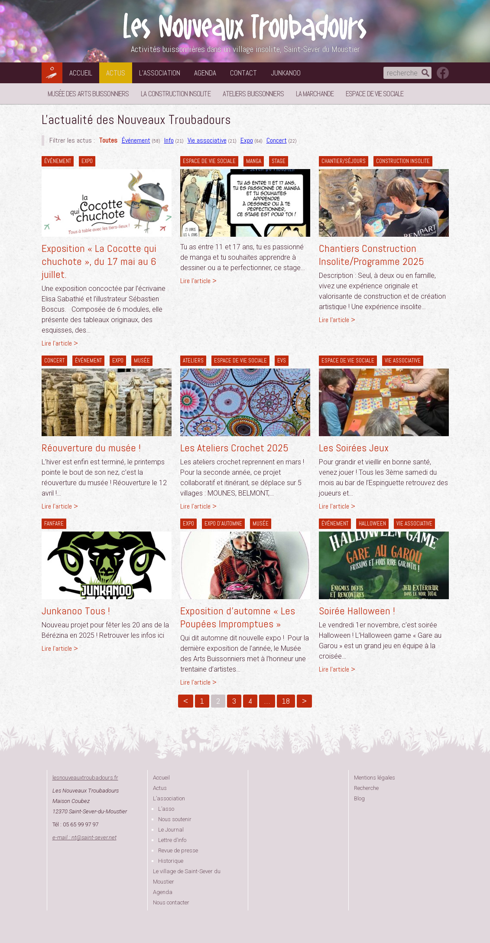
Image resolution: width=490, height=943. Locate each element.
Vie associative (207, 140)
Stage (279, 161)
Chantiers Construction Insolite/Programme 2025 (371, 254)
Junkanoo (286, 73)
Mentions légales (374, 777)
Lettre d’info (172, 840)
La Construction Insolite (175, 93)
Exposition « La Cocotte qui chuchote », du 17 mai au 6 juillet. (99, 261)
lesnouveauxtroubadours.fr (85, 777)
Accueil (80, 73)
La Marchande (315, 93)
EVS (281, 360)
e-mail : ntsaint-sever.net (84, 837)
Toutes (108, 140)
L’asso (166, 809)
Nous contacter (171, 902)
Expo (246, 140)
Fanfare (54, 523)
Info (169, 140)
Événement (136, 140)
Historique (170, 861)
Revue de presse (178, 850)
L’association (159, 73)
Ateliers (193, 360)
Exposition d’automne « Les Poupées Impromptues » (237, 617)
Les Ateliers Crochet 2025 (234, 447)
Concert (276, 140)
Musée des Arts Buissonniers (88, 93)
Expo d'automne (223, 523)
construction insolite (403, 161)
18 (286, 701)
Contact (243, 73)
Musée (142, 360)
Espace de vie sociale (374, 93)
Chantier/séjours (343, 161)
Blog (359, 798)
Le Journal (171, 829)
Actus (115, 73)
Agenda (205, 73)
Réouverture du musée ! (91, 447)
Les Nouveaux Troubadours (245, 27)
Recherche (366, 788)
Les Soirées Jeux (354, 447)
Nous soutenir (174, 819)
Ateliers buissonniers (253, 93)
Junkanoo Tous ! (76, 610)
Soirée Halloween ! (357, 610)
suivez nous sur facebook (443, 73)
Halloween (372, 523)
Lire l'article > (60, 343)
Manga (253, 161)
